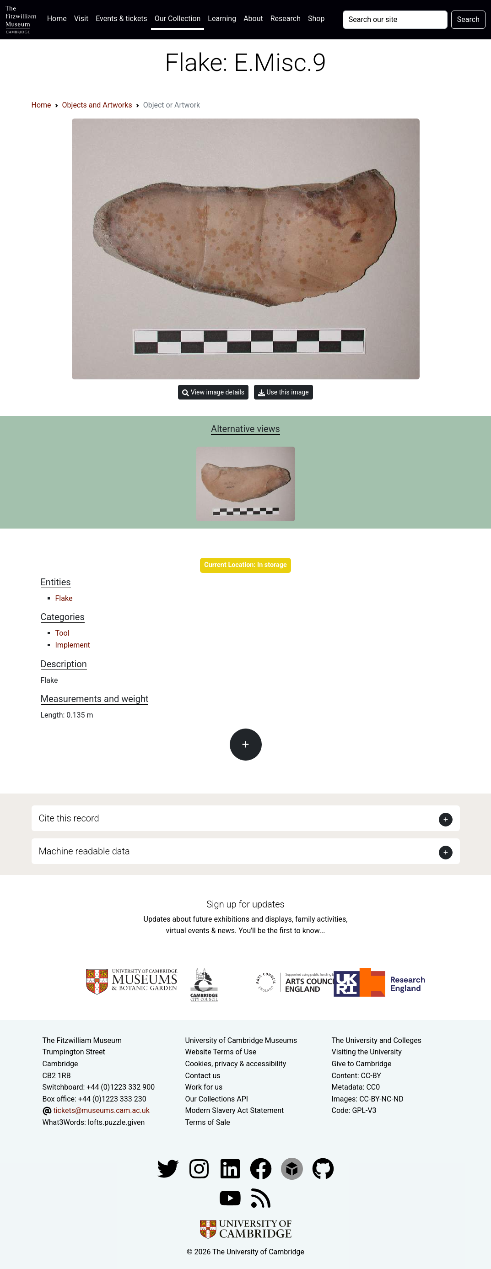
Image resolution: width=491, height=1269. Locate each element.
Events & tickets (121, 18)
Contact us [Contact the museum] (203, 1075)
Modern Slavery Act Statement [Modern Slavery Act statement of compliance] (234, 1110)
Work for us (204, 1087)
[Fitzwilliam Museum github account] (323, 1168)
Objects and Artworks (97, 105)
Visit (81, 18)
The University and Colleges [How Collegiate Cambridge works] (376, 1040)
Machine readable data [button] (84, 851)
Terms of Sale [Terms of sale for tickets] (207, 1122)
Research (285, 18)
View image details (213, 392)
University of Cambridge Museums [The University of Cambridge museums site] (241, 1040)
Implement (72, 645)
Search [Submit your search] (468, 19)
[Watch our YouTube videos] (231, 1197)
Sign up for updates (245, 904)
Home (58, 17)
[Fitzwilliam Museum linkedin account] (261, 1168)
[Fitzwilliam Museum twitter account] (168, 1168)
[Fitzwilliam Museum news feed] (260, 1197)
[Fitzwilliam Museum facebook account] (231, 1168)
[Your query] (395, 20)
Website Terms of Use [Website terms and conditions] (221, 1052)
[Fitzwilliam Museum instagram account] (200, 1168)
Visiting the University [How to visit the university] (366, 1052)
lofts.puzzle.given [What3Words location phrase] (116, 1122)
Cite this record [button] (69, 818)
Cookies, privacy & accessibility (235, 1063)
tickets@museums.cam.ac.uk (101, 1110)
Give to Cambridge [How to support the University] (361, 1063)
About (253, 18)
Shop (316, 18)
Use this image (283, 392)
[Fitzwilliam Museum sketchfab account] (292, 1168)
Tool (62, 633)
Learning (222, 18)
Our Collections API (216, 1099)
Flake (64, 598)
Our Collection (177, 18)
